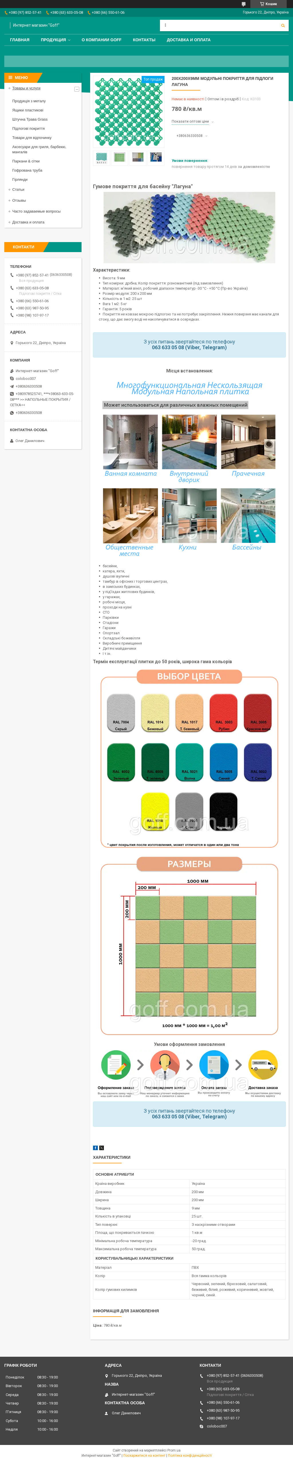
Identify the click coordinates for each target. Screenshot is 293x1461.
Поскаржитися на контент (144, 1456)
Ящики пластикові (27, 110)
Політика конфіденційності (190, 1456)
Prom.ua (174, 1450)
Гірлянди (19, 179)
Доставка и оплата (189, 40)
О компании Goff (102, 40)
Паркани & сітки (26, 161)
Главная (19, 40)
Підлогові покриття (28, 128)
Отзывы (19, 200)
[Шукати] (283, 25)
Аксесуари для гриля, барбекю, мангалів (39, 149)
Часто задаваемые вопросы (36, 211)
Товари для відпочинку (32, 138)
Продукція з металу (29, 101)
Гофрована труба (27, 170)
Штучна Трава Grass (29, 119)
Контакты (144, 40)
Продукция (53, 40)
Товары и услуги (26, 88)
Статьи (18, 189)
